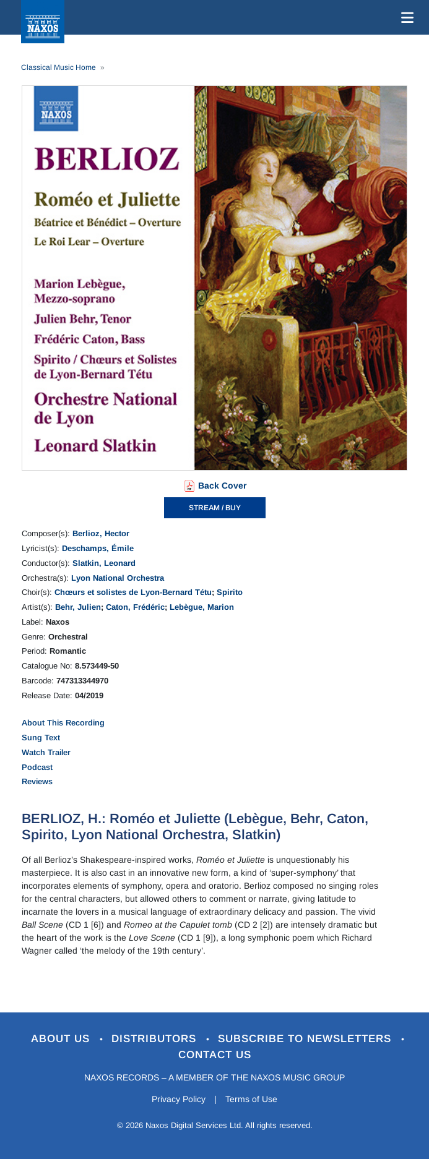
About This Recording (63, 722)
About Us (62, 1039)
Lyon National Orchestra (117, 578)
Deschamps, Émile (98, 548)
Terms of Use (251, 1099)
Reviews (37, 781)
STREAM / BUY (215, 507)
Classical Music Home (58, 67)
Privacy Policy (179, 1099)
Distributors (155, 1039)
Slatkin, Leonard (104, 563)
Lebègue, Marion (202, 607)
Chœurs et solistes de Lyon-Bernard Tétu (133, 592)
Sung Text (41, 737)
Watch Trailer (46, 752)
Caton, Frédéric (135, 607)
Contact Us (214, 1055)
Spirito (230, 592)
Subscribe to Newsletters (306, 1039)
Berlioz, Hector (100, 533)
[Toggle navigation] (404, 17)
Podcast (37, 767)
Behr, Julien (78, 607)
